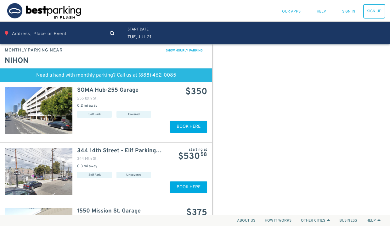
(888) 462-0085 (157, 75)
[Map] (301, 129)
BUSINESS (348, 220)
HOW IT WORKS (278, 220)
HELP (373, 220)
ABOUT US (246, 220)
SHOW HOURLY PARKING (184, 51)
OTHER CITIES (315, 220)
